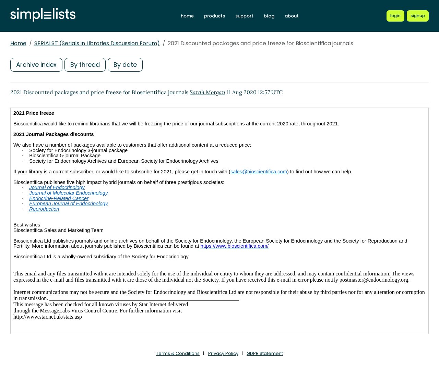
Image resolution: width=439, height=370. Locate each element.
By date (125, 64)
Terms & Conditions (178, 353)
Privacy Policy (223, 353)
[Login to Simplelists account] (395, 15)
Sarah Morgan (207, 92)
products (214, 16)
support (244, 16)
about (292, 16)
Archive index (36, 64)
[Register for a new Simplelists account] (418, 15)
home (187, 16)
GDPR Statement (265, 353)
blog (269, 16)
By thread (85, 64)
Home (18, 43)
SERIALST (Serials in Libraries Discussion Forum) (97, 43)
